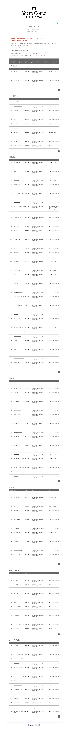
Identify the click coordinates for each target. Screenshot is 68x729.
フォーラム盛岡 (16, 110)
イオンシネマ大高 (16, 423)
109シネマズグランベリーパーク (18, 226)
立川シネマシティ (16, 230)
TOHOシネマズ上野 (16, 180)
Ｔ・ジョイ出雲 (16, 580)
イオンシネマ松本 (16, 401)
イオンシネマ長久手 (16, 445)
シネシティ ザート (16, 454)
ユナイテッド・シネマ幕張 (17, 318)
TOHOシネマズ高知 (16, 628)
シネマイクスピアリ (16, 309)
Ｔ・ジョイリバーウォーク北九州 (18, 658)
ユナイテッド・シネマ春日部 (18, 287)
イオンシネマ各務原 (16, 449)
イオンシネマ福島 (16, 141)
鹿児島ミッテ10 (16, 698)
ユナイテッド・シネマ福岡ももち (18, 654)
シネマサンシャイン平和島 (17, 197)
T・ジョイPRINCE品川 (17, 202)
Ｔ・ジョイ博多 (16, 645)
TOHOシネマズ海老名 (17, 270)
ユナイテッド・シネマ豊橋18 (18, 432)
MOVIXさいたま (16, 274)
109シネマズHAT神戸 (17, 519)
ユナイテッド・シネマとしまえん (18, 193)
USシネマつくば (16, 340)
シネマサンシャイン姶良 (17, 702)
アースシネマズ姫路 (16, 528)
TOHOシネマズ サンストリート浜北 (19, 458)
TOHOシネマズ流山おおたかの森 (18, 327)
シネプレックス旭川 (16, 80)
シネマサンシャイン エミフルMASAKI (19, 624)
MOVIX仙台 (15, 119)
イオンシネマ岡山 (16, 584)
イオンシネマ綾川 (16, 615)
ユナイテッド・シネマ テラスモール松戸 (19, 331)
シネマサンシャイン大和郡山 (18, 550)
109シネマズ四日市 (16, 471)
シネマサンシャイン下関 (17, 606)
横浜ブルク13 (15, 248)
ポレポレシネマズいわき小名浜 (18, 145)
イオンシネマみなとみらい (17, 239)
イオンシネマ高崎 (16, 362)
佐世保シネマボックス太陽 (17, 680)
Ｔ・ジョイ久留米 (16, 663)
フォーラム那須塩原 (16, 353)
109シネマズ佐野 (16, 349)
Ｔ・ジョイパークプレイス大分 (18, 689)
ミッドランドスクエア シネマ (18, 427)
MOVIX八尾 (15, 506)
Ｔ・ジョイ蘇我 (16, 314)
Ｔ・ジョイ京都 (16, 541)
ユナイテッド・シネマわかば (18, 305)
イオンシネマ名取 (16, 123)
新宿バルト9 (15, 171)
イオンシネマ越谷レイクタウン (18, 292)
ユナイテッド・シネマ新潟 (17, 388)
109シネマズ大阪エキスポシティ (18, 510)
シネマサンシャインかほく (17, 414)
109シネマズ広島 (16, 593)
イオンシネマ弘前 (16, 101)
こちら (41, 55)
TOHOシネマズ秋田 (16, 132)
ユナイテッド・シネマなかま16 (18, 667)
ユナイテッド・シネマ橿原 (17, 554)
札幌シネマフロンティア (17, 71)
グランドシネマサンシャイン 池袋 (18, 175)
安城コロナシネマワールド (17, 436)
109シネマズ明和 (16, 476)
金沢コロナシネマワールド (17, 410)
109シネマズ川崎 (16, 252)
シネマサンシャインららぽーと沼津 (19, 467)
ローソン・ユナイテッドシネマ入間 (19, 296)
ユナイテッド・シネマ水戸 (17, 336)
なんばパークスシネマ (17, 497)
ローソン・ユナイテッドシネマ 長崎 (19, 676)
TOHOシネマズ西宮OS (17, 532)
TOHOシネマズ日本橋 (17, 162)
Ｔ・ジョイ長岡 (16, 392)
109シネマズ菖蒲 (16, 283)
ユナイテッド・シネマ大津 (17, 545)
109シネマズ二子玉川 (17, 184)
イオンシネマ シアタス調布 (17, 217)
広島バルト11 (15, 602)
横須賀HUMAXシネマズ (17, 261)
